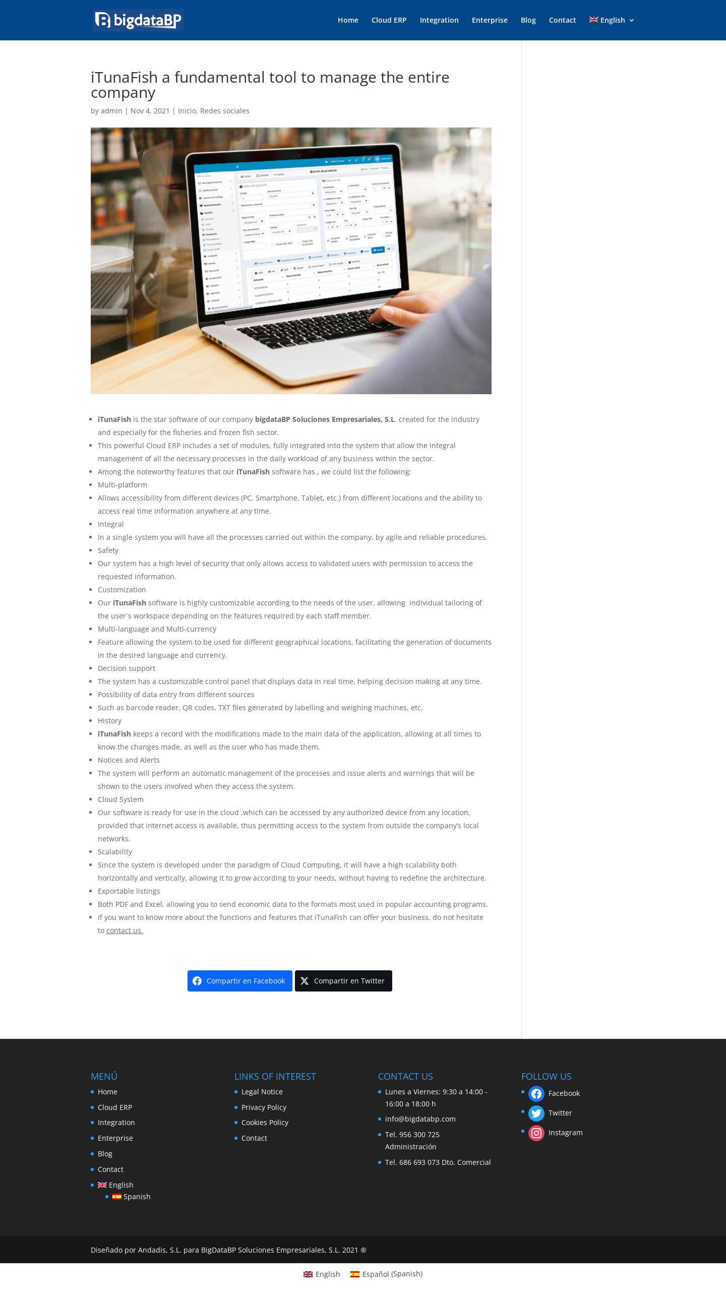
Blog (528, 21)
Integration (439, 21)
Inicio (187, 110)
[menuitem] (612, 28)
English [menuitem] (328, 1274)
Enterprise (490, 21)
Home (348, 21)
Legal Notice (262, 1091)
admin (112, 110)
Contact (562, 21)
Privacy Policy (263, 1107)
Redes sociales (225, 110)
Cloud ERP (389, 21)
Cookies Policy (264, 1122)
